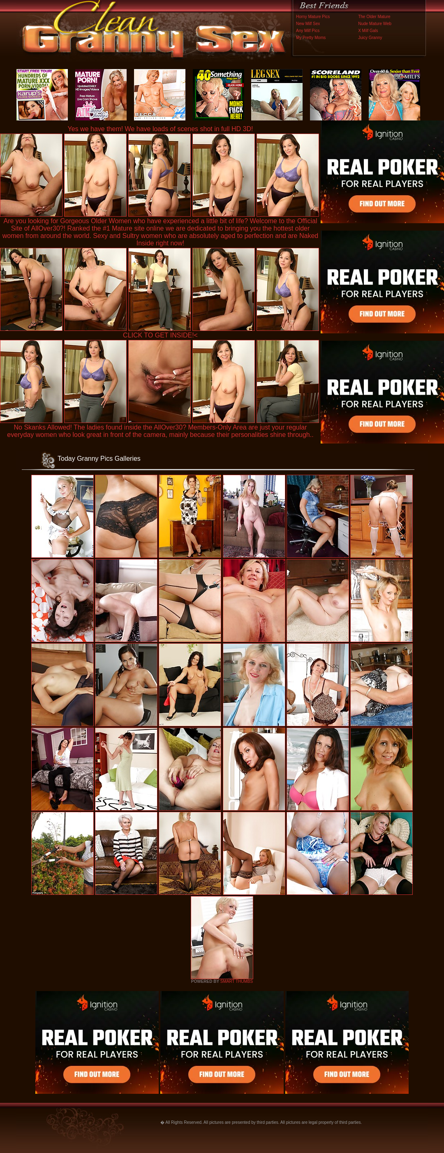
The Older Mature (374, 16)
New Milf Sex (308, 23)
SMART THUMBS (236, 981)
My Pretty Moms (311, 37)
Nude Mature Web (374, 23)
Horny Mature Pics (313, 16)
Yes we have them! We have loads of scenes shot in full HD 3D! (160, 128)
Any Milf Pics (307, 30)
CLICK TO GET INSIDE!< (160, 335)
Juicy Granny (370, 37)
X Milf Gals (368, 30)
